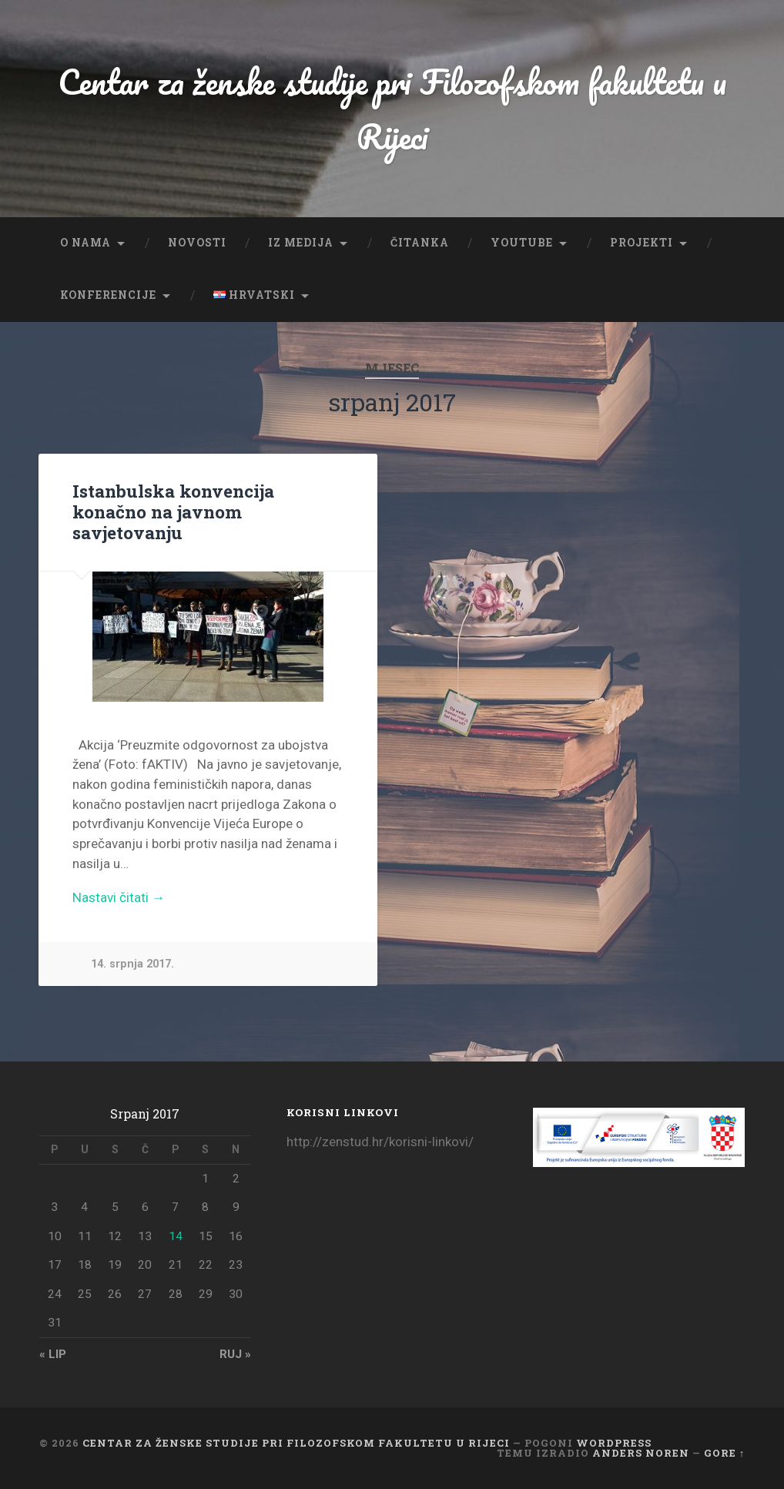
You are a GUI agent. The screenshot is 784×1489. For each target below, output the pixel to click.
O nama (85, 243)
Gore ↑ (724, 1453)
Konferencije (108, 295)
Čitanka (419, 243)
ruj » (235, 1354)
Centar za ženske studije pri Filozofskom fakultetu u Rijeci (392, 108)
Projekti (641, 243)
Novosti (197, 243)
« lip (52, 1354)
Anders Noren (640, 1453)
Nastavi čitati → (118, 897)
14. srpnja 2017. (132, 964)
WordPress (614, 1443)
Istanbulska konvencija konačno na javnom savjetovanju (173, 511)
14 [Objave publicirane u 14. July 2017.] (176, 1236)
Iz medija (300, 243)
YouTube (522, 243)
